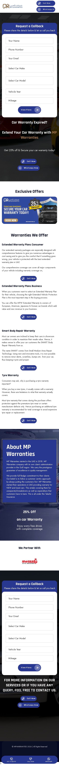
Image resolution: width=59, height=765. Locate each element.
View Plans (31, 110)
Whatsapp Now (28, 168)
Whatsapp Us (46, 9)
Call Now (43, 3)
